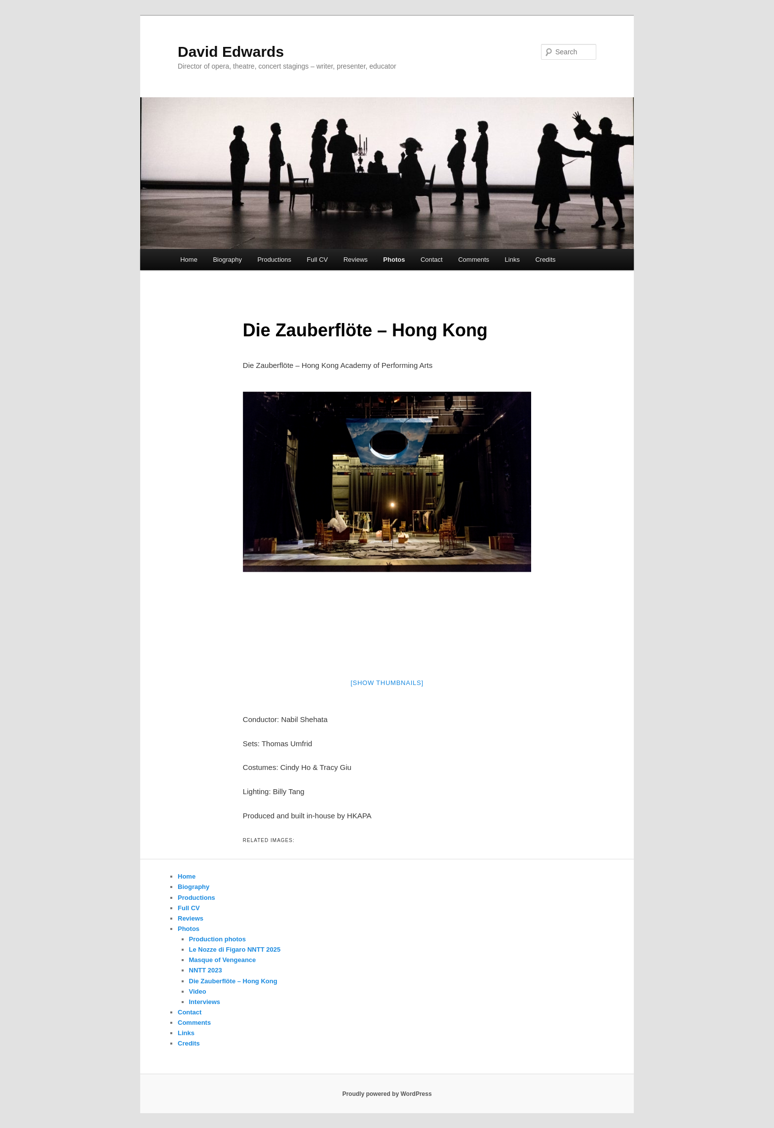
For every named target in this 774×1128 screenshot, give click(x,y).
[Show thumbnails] (387, 682)
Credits (545, 259)
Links (512, 259)
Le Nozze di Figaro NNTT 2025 (235, 949)
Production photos (217, 939)
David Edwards (231, 51)
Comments (473, 259)
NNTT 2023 (205, 970)
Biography (227, 259)
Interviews (205, 1002)
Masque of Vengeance (222, 960)
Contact (432, 259)
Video (197, 991)
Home (188, 259)
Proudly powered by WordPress (386, 1093)
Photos (394, 259)
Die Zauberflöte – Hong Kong (233, 981)
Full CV (317, 259)
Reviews (356, 259)
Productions (274, 259)
